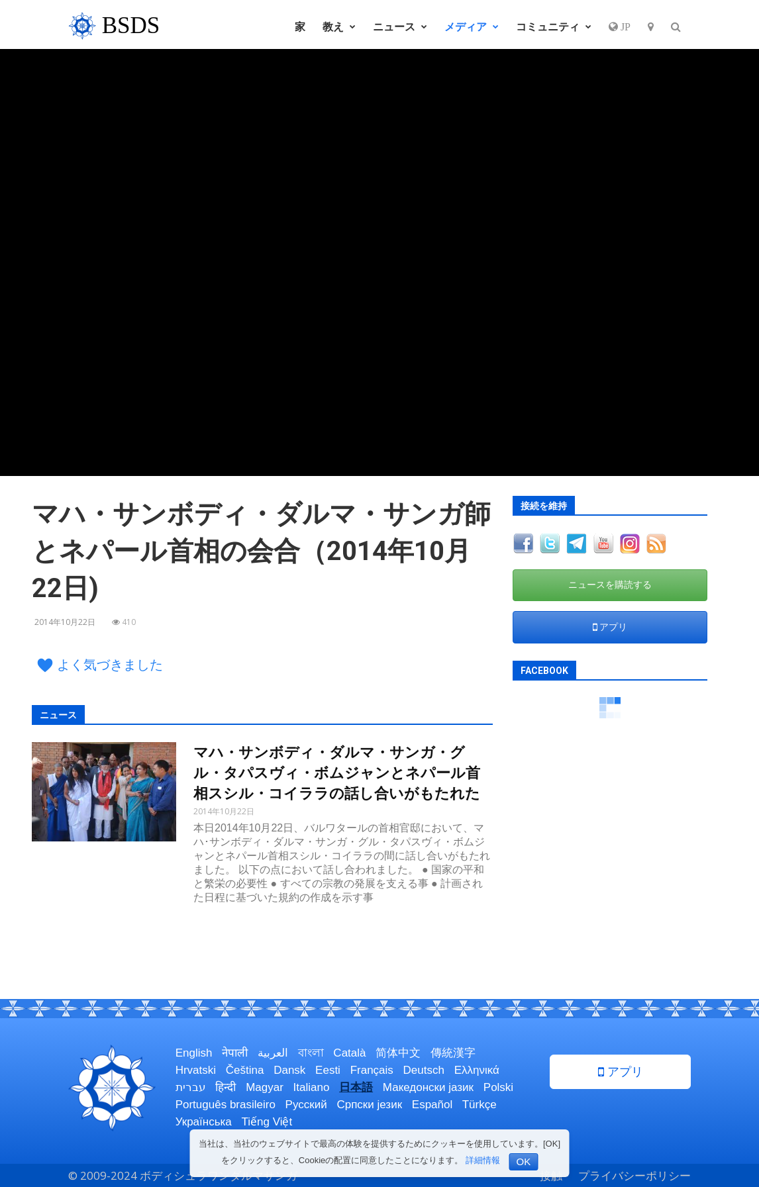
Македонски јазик (428, 1087)
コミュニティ (553, 26)
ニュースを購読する (610, 584)
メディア (471, 26)
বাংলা (311, 1053)
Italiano (311, 1087)
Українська (204, 1122)
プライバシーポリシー (634, 1175)
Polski (498, 1087)
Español (432, 1104)
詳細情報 (483, 1160)
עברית (191, 1087)
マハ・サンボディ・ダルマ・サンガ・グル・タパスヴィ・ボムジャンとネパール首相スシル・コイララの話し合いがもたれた (336, 773)
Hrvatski (196, 1070)
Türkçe (479, 1104)
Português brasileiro (226, 1104)
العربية (273, 1053)
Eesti (327, 1070)
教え (339, 26)
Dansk (289, 1070)
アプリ (610, 627)
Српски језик (369, 1104)
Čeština (245, 1070)
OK (524, 1161)
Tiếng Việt (267, 1122)
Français (371, 1070)
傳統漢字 (453, 1053)
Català (349, 1053)
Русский (306, 1104)
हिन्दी (225, 1087)
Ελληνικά (476, 1070)
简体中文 (398, 1053)
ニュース (400, 26)
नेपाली (235, 1053)
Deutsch (423, 1070)
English (194, 1053)
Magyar (264, 1087)
